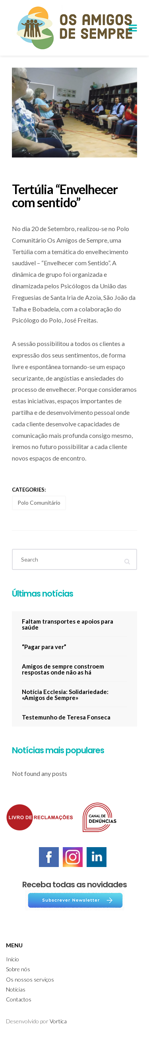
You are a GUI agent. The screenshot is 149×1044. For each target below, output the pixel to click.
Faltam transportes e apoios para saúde (67, 624)
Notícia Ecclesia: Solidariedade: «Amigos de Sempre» (65, 694)
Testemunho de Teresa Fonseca (66, 717)
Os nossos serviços (30, 979)
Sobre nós (18, 969)
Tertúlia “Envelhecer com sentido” (65, 195)
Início (12, 959)
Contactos (18, 999)
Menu (14, 945)
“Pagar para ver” (44, 646)
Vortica (58, 1021)
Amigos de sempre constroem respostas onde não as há (63, 669)
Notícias (15, 989)
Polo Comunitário (38, 502)
